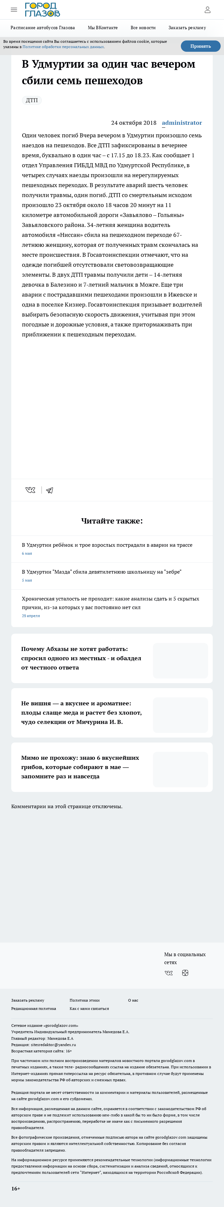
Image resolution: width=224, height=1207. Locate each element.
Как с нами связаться (89, 1008)
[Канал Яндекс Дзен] (185, 973)
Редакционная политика (33, 1008)
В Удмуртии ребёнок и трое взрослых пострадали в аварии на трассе (112, 549)
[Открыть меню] (14, 9)
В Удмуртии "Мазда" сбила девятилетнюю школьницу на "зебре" (112, 576)
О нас (133, 1000)
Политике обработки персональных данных (63, 46)
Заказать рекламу (187, 28)
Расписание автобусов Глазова (43, 28)
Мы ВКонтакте (103, 28)
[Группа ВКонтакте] (168, 973)
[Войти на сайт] (207, 9)
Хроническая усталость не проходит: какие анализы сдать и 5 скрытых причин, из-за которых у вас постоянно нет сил (112, 607)
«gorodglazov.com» (60, 1025)
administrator (182, 122)
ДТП (32, 100)
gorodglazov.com (176, 1060)
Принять (200, 46)
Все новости (143, 28)
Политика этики (85, 1000)
